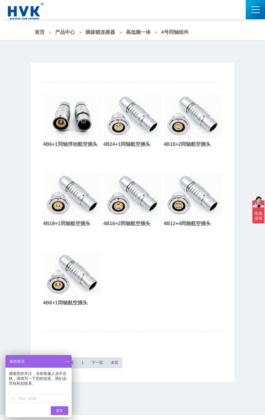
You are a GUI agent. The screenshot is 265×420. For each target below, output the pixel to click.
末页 (154, 365)
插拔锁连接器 (100, 32)
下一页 (128, 365)
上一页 (81, 365)
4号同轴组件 (175, 32)
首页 (40, 32)
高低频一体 (138, 32)
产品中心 (65, 32)
